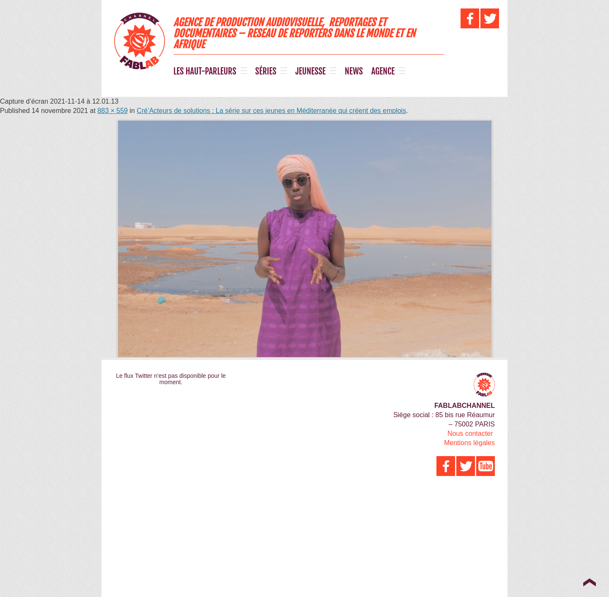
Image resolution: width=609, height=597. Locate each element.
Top (589, 582)
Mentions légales (469, 442)
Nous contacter (470, 433)
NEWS (354, 71)
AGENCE (383, 71)
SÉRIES (266, 71)
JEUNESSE (310, 71)
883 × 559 (112, 110)
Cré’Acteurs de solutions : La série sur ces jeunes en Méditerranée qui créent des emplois (271, 110)
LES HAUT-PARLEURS (204, 71)
